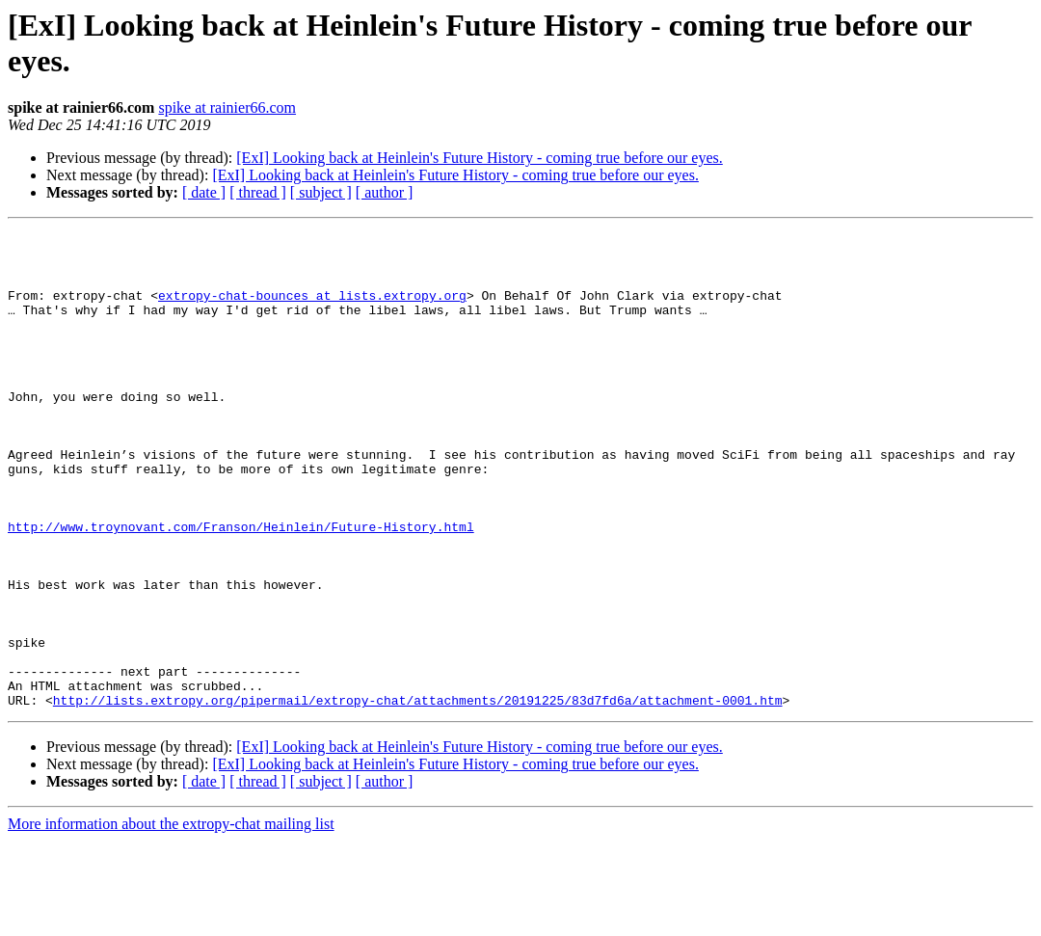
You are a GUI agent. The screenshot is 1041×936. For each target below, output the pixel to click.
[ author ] (385, 192)
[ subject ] (321, 192)
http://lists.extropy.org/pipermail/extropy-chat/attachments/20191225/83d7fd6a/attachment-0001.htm (418, 795)
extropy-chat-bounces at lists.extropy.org (312, 309)
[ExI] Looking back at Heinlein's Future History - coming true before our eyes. (479, 157)
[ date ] (204, 192)
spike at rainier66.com (227, 107)
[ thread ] (257, 192)
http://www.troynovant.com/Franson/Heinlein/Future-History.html (241, 587)
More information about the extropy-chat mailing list (171, 919)
